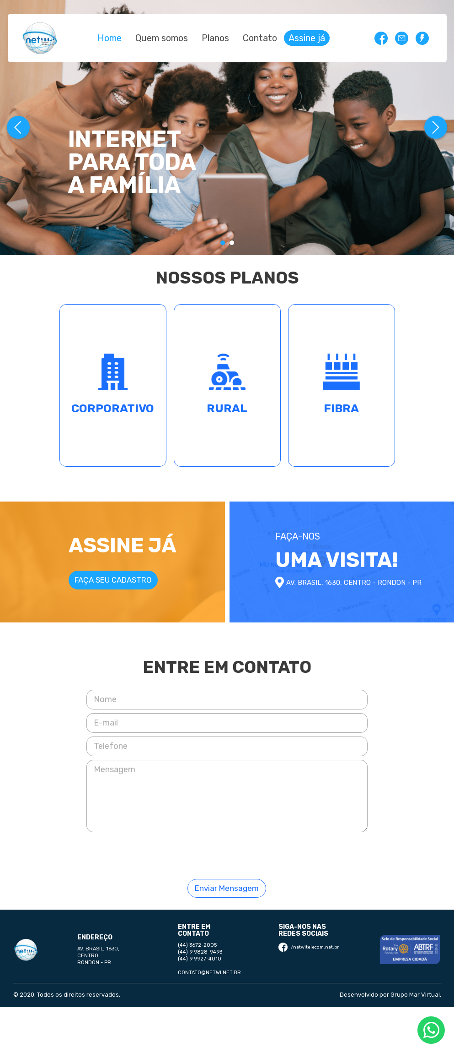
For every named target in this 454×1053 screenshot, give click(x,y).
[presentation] (226, 854)
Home (109, 38)
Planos (215, 38)
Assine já (306, 38)
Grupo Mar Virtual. (415, 994)
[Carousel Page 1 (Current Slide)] (222, 242)
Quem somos (161, 38)
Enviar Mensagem (227, 888)
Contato (260, 38)
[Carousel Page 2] (232, 242)
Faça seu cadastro (113, 579)
